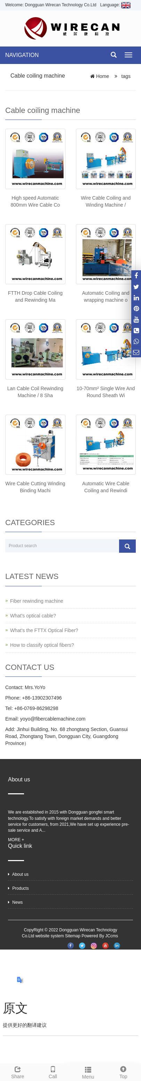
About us (18, 874)
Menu (88, 1072)
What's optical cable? (33, 615)
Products (18, 888)
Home (102, 76)
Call (52, 1071)
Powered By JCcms (100, 935)
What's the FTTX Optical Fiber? (44, 630)
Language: (115, 4)
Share (17, 1071)
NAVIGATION (22, 55)
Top (123, 1071)
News (15, 902)
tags (125, 76)
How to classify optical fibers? (42, 645)
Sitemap (72, 935)
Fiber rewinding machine (36, 601)
